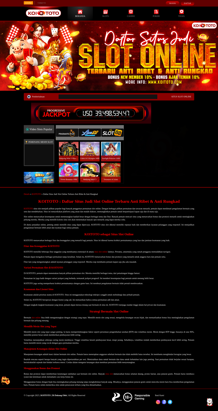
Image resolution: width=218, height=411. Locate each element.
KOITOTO (36, 194)
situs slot (109, 374)
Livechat (28, 3)
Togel (181, 13)
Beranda (80, 13)
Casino (131, 13)
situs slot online (100, 252)
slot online (36, 317)
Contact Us (42, 3)
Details (27, 194)
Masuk (172, 3)
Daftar (187, 3)
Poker (156, 13)
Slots (105, 13)
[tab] (67, 133)
